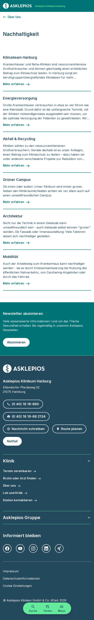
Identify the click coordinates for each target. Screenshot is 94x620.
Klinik (47, 460)
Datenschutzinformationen (21, 578)
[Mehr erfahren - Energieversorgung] (16, 125)
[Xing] (59, 548)
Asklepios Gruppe (47, 517)
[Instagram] (33, 548)
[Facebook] (7, 548)
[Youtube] (20, 548)
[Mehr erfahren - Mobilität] (16, 283)
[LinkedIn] (46, 548)
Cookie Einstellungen (17, 586)
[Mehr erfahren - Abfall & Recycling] (16, 165)
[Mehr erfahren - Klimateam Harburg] (16, 84)
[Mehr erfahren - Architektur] (16, 242)
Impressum (10, 571)
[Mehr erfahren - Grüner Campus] (16, 202)
